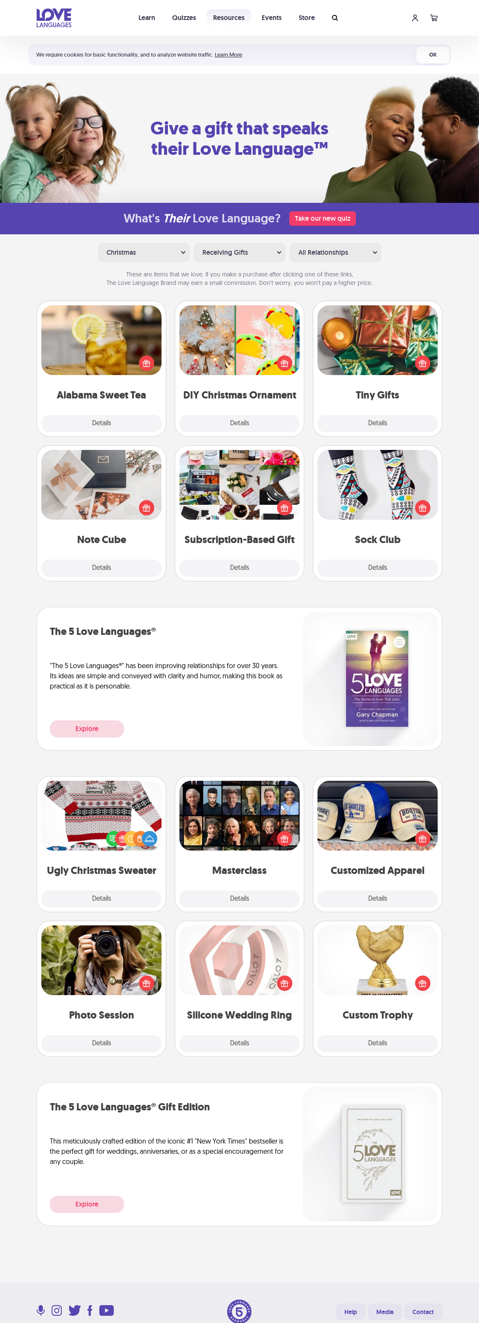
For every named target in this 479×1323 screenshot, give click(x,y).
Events (272, 17)
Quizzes (184, 17)
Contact (423, 1312)
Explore (86, 728)
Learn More (228, 54)
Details (101, 423)
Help (350, 1312)
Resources (229, 17)
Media (384, 1312)
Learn (147, 17)
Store (307, 17)
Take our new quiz (322, 218)
